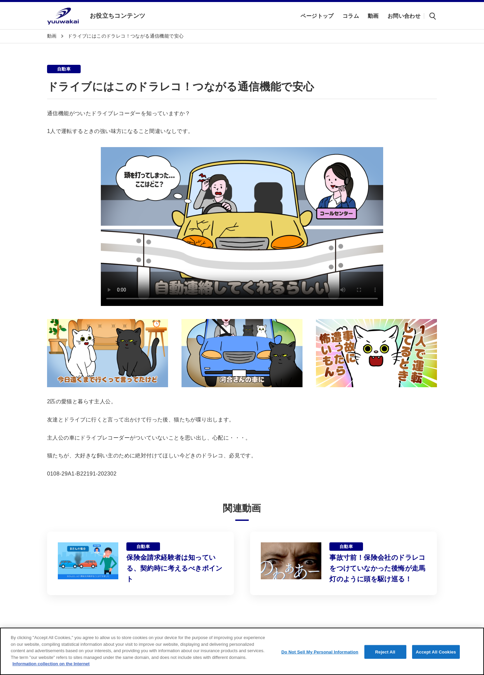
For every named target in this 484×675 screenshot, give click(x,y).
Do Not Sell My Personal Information (319, 651)
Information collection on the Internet (51, 663)
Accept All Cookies (436, 651)
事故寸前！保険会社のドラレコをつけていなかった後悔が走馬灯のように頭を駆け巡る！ (377, 568)
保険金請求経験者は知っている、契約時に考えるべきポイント (174, 568)
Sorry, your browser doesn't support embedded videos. (242, 226)
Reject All (385, 651)
